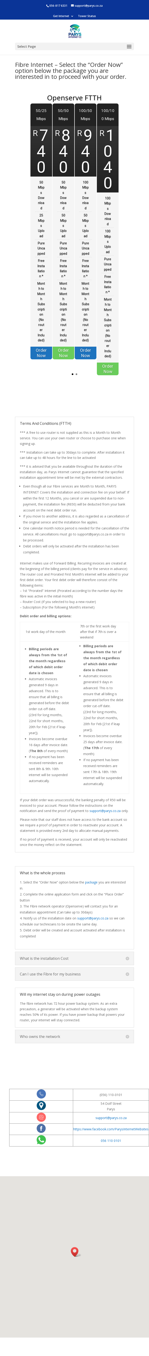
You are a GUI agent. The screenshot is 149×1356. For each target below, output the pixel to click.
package (91, 882)
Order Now (35, 358)
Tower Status (87, 16)
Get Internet (61, 16)
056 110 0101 (111, 1140)
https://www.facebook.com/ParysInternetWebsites (111, 1129)
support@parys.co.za (105, 811)
